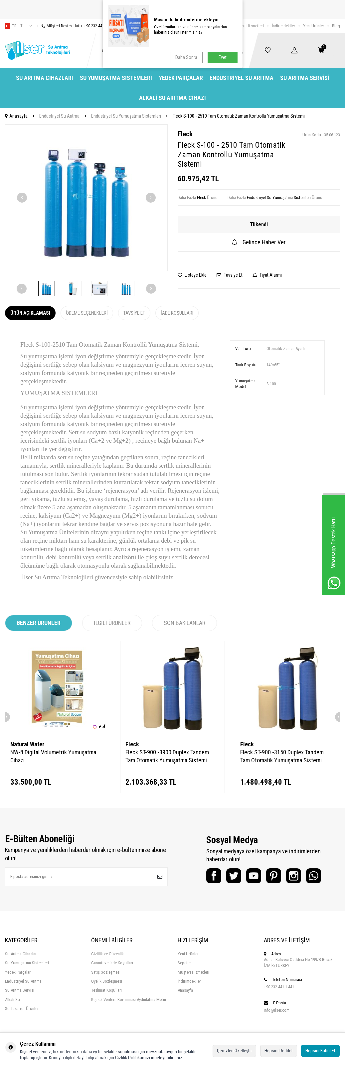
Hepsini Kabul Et (320, 1050)
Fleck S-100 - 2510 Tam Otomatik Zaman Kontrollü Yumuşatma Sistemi (239, 116)
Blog (336, 25)
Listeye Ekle (192, 275)
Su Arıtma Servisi (304, 77)
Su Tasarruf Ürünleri (22, 1008)
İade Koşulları (177, 313)
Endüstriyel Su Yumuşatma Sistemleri (126, 116)
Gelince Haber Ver (259, 242)
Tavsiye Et (230, 275)
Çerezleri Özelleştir (234, 1050)
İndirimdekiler (283, 25)
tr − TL (18, 26)
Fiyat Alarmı (267, 275)
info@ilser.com (276, 1010)
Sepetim (185, 962)
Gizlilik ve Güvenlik (107, 953)
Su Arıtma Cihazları (44, 77)
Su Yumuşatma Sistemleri (116, 77)
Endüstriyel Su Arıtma (241, 77)
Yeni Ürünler (313, 25)
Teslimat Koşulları (106, 990)
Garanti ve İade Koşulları (112, 962)
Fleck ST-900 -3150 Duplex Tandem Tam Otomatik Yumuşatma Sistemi (282, 756)
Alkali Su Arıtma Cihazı (172, 97)
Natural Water (27, 744)
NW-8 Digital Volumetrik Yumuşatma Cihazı (53, 756)
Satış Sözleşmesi (105, 972)
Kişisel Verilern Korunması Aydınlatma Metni (128, 999)
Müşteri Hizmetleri (248, 25)
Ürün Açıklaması (30, 313)
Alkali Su (12, 999)
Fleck (185, 134)
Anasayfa (16, 116)
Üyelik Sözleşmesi (106, 981)
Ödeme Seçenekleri (87, 313)
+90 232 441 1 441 (279, 986)
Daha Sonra (186, 57)
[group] (86, 198)
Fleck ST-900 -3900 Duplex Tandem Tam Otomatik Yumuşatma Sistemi (167, 756)
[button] (22, 198)
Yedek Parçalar (181, 77)
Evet (223, 57)
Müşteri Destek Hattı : (75, 26)
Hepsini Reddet (278, 1050)
